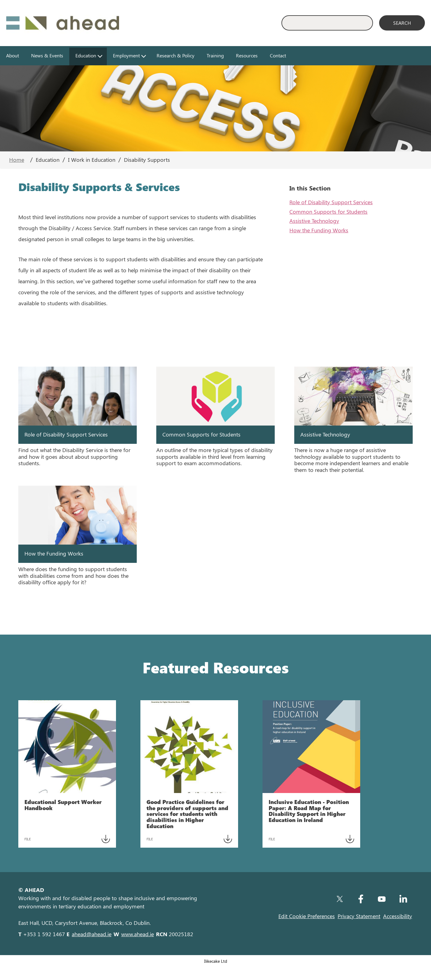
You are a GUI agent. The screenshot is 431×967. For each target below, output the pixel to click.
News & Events (47, 55)
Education (85, 55)
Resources (247, 55)
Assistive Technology (314, 220)
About (12, 55)
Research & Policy (175, 55)
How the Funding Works (318, 230)
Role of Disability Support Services (331, 202)
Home (16, 159)
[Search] (402, 23)
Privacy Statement (359, 916)
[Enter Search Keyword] (327, 23)
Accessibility (397, 916)
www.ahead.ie (137, 934)
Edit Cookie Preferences (306, 916)
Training (215, 55)
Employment (126, 55)
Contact (278, 55)
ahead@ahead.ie (91, 934)
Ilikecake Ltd (215, 961)
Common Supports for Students (328, 211)
